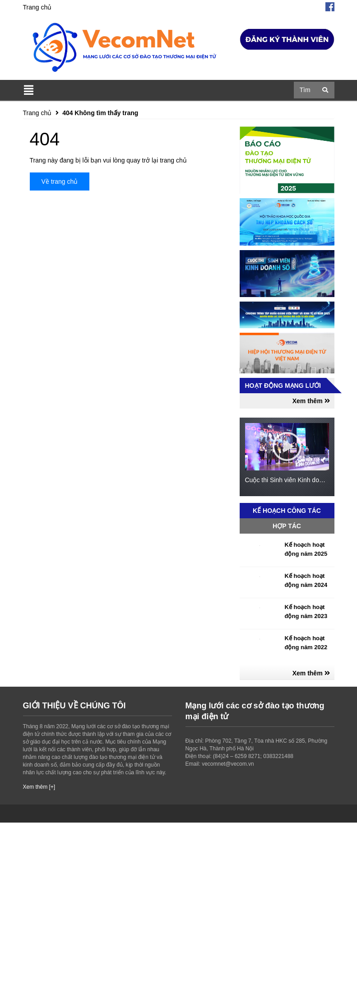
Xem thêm (311, 401)
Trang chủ (37, 7)
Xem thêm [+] (39, 787)
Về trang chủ (60, 181)
